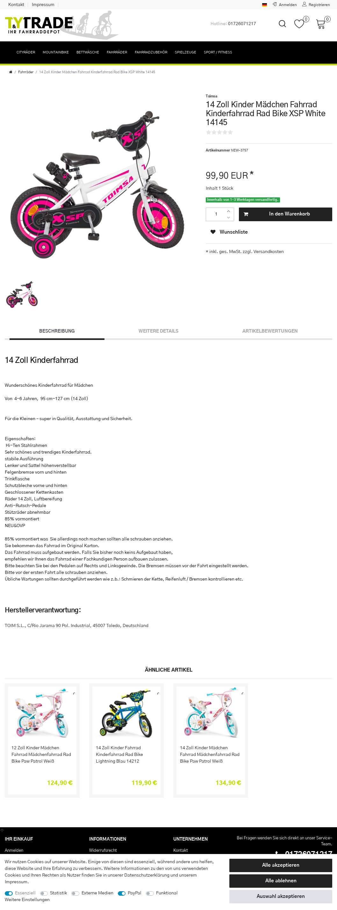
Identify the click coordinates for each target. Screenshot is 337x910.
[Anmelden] (284, 5)
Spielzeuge (185, 52)
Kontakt (16, 5)
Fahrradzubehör (151, 52)
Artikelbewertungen (270, 331)
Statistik (58, 893)
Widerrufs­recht (103, 850)
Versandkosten (268, 252)
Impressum (43, 5)
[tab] (57, 331)
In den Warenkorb (277, 214)
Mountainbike (56, 52)
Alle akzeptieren (280, 865)
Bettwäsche (87, 52)
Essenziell (25, 893)
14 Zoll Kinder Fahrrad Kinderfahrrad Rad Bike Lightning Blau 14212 (119, 755)
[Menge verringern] (230, 218)
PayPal (134, 893)
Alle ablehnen (281, 880)
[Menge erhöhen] (230, 211)
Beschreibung (57, 331)
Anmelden (14, 850)
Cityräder (26, 52)
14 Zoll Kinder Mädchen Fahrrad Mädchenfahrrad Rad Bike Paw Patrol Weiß (210, 755)
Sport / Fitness (218, 52)
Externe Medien (97, 893)
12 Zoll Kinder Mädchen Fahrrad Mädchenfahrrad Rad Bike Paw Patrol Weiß (41, 755)
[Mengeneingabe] (216, 214)
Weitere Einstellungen (27, 900)
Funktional (167, 893)
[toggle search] (278, 29)
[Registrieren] (316, 5)
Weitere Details (158, 331)
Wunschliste (229, 232)
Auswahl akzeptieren (281, 896)
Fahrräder (117, 52)
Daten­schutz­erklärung (146, 875)
